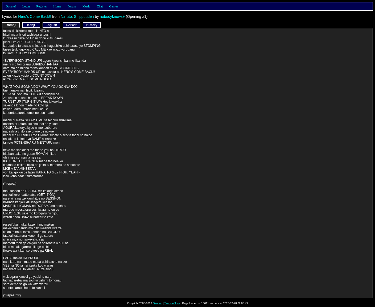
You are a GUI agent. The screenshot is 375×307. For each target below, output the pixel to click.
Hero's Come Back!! (34, 16)
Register (41, 6)
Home (57, 6)
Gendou (157, 303)
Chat (100, 6)
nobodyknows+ (112, 16)
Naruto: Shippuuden (77, 16)
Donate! (11, 6)
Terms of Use (172, 303)
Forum (72, 6)
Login (26, 6)
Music (86, 6)
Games (113, 6)
